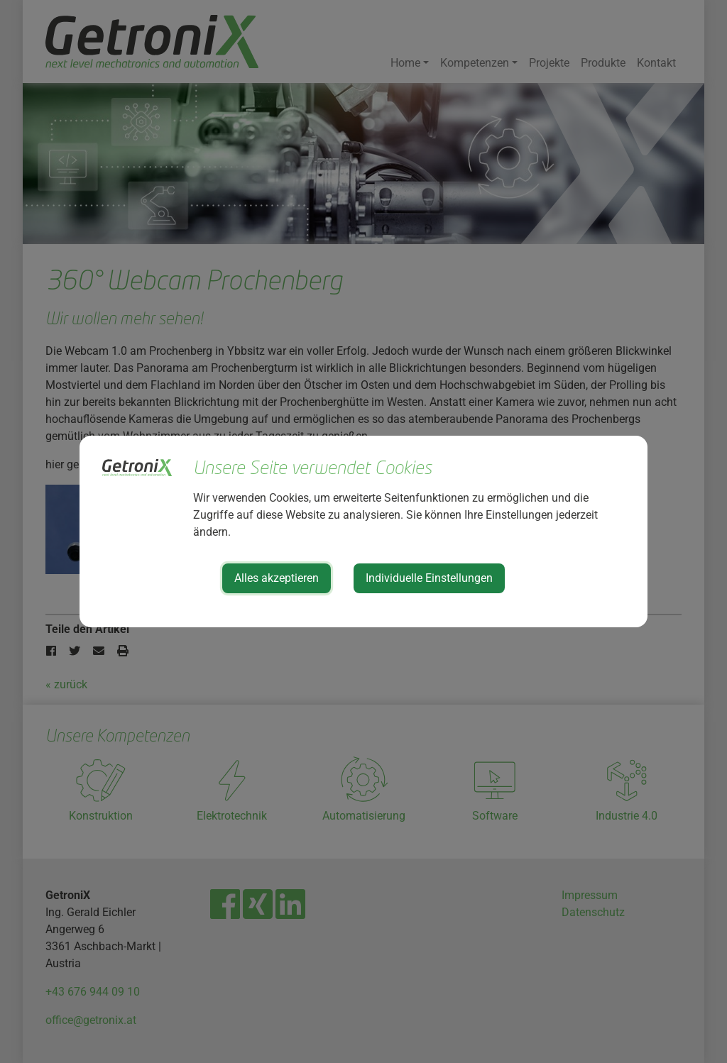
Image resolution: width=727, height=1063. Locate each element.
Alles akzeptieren (276, 578)
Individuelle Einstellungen (429, 578)
